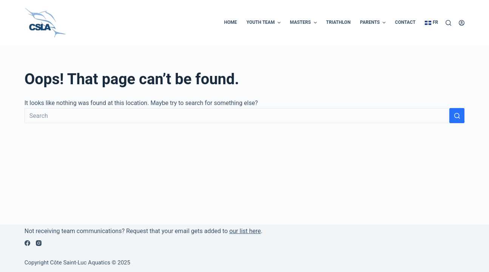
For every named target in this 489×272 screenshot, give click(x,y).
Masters (304, 22)
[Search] (448, 23)
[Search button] (456, 115)
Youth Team (264, 22)
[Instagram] (39, 243)
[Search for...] (237, 115)
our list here (245, 231)
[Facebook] (27, 243)
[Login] (461, 23)
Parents (373, 22)
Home (230, 22)
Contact (405, 22)
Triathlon (338, 22)
